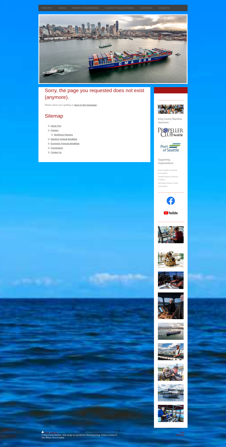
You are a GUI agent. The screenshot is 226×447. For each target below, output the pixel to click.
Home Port (56, 126)
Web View (180, 435)
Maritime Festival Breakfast (64, 139)
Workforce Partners (63, 134)
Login (182, 432)
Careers (55, 130)
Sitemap (53, 432)
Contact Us (56, 152)
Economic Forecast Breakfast (65, 143)
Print (45, 432)
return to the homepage (85, 105)
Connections (57, 148)
